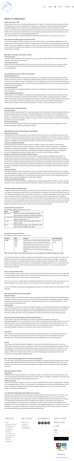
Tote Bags (8, 432)
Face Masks (8, 437)
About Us (8, 439)
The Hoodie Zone (10, 435)
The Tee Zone (8, 428)
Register (50, 6)
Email (55, 430)
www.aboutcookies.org (13, 281)
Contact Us (8, 441)
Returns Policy (25, 422)
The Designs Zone (10, 426)
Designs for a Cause (10, 424)
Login (44, 6)
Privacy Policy (25, 426)
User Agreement (26, 428)
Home (7, 422)
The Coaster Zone (10, 434)
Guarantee (24, 424)
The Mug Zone (9, 430)
